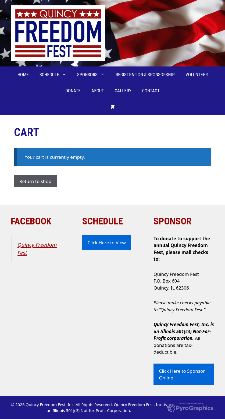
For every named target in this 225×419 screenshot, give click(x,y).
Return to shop (35, 181)
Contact (151, 90)
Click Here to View (107, 243)
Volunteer (196, 74)
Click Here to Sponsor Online (182, 374)
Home (23, 74)
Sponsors (93, 74)
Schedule (56, 74)
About (97, 90)
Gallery (123, 90)
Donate (73, 90)
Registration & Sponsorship (145, 74)
